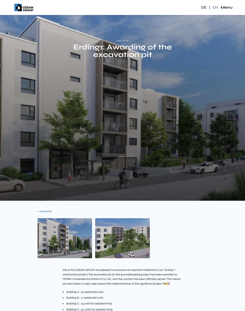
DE (204, 7)
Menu (226, 7)
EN (215, 7)
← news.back (45, 211)
